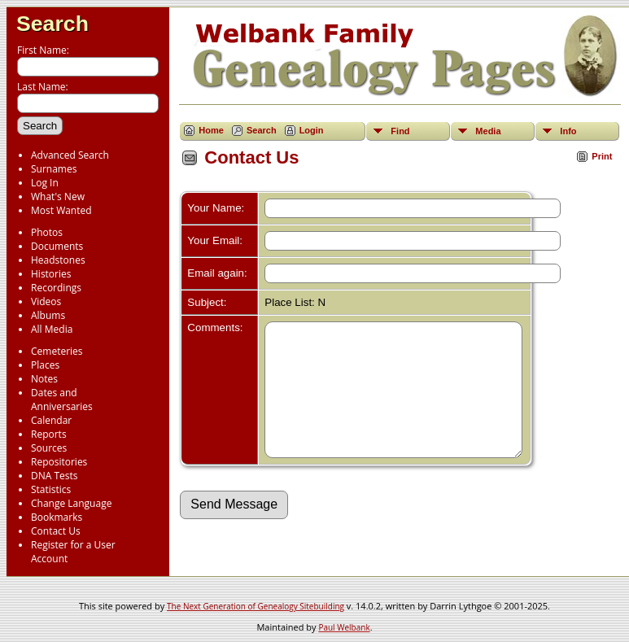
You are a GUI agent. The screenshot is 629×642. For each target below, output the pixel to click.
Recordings (56, 288)
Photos (47, 232)
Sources (49, 448)
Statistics (51, 489)
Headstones (58, 260)
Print (602, 156)
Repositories (59, 462)
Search (52, 23)
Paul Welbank (343, 627)
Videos (46, 301)
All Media (51, 329)
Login (311, 130)
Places (45, 365)
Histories (51, 274)
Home (211, 130)
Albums (48, 315)
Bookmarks (56, 517)
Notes (44, 379)
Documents (57, 246)
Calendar (51, 420)
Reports (49, 434)
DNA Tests (54, 476)
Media (487, 131)
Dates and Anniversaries (62, 399)
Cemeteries (57, 351)
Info (568, 131)
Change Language (71, 503)
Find (400, 131)
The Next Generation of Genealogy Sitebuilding (255, 606)
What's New (58, 196)
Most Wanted (61, 210)
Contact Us (56, 531)
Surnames (53, 169)
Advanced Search (70, 155)
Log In (45, 183)
